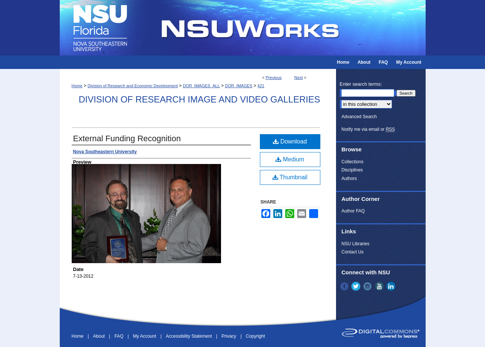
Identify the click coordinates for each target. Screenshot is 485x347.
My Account (145, 336)
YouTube (380, 286)
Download (290, 141)
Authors (349, 178)
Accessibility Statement (189, 336)
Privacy (229, 336)
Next (298, 77)
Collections (353, 161)
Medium (290, 159)
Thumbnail (290, 177)
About (99, 336)
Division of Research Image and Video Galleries (199, 99)
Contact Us (353, 252)
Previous (274, 77)
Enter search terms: (361, 84)
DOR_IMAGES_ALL (201, 85)
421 (261, 85)
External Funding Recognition (127, 138)
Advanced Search (359, 116)
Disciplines (352, 170)
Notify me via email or (368, 129)
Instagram (368, 286)
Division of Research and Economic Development (133, 85)
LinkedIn (391, 286)
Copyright (255, 336)
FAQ (119, 336)
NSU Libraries (356, 243)
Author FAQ (353, 211)
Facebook (345, 286)
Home (77, 85)
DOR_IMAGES (238, 85)
